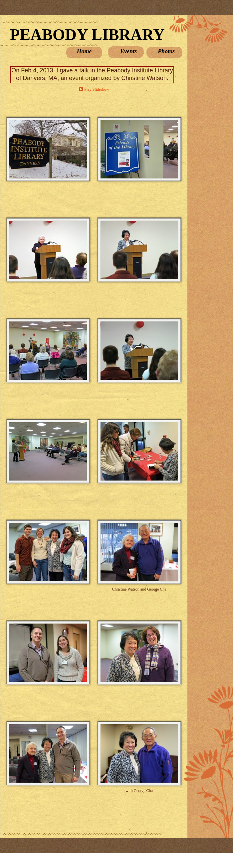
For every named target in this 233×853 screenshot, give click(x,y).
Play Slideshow (96, 89)
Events (128, 51)
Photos (166, 51)
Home (84, 51)
